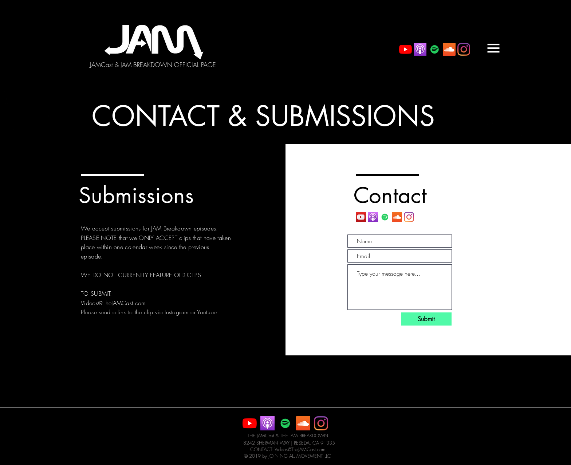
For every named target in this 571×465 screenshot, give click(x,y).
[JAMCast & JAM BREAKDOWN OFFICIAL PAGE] (153, 64)
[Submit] (426, 319)
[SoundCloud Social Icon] (449, 49)
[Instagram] (463, 49)
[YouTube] (405, 49)
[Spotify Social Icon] (434, 49)
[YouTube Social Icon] (361, 217)
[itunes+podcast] (420, 49)
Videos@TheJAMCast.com (113, 303)
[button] (493, 48)
